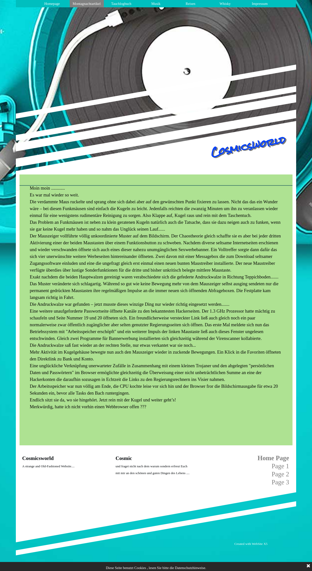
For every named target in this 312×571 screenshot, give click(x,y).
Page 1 (280, 466)
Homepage (52, 4)
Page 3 (280, 482)
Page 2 (280, 474)
